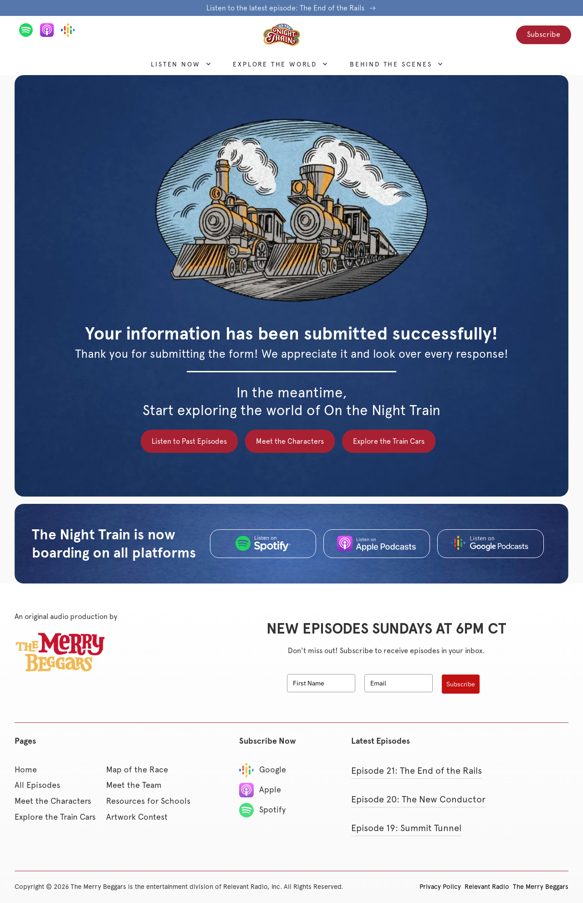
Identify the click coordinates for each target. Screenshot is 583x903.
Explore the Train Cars (388, 441)
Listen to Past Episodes (189, 441)
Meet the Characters (290, 441)
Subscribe (543, 34)
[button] (175, 64)
